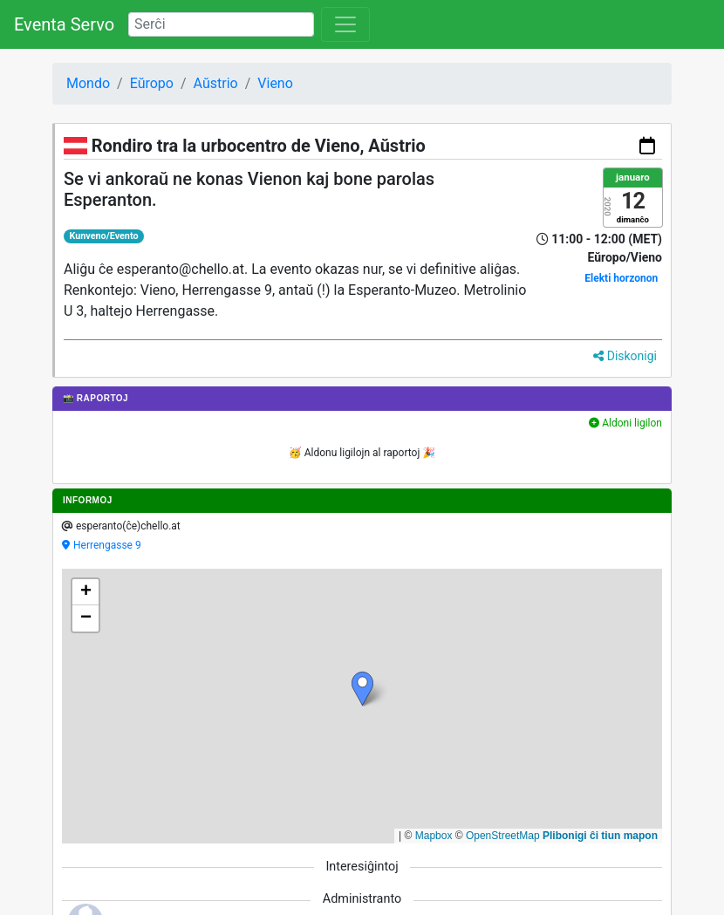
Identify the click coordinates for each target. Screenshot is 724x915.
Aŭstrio (216, 83)
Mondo (88, 83)
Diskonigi (625, 356)
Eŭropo (152, 83)
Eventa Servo (64, 24)
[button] (362, 689)
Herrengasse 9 (107, 545)
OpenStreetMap (503, 836)
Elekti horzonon (621, 278)
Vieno (275, 83)
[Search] (221, 24)
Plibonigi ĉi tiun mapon (600, 836)
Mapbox (434, 836)
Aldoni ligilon (625, 423)
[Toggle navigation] (345, 24)
